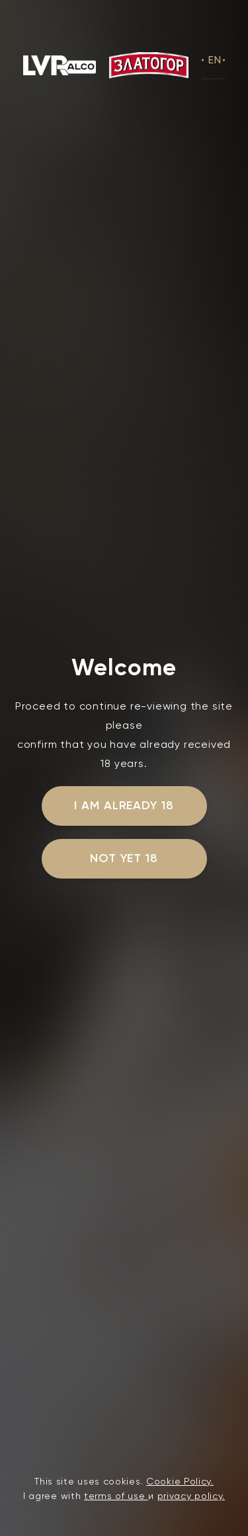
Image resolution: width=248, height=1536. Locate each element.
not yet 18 (124, 858)
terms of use (116, 1495)
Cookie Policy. (180, 1481)
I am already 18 (124, 805)
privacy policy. (191, 1495)
